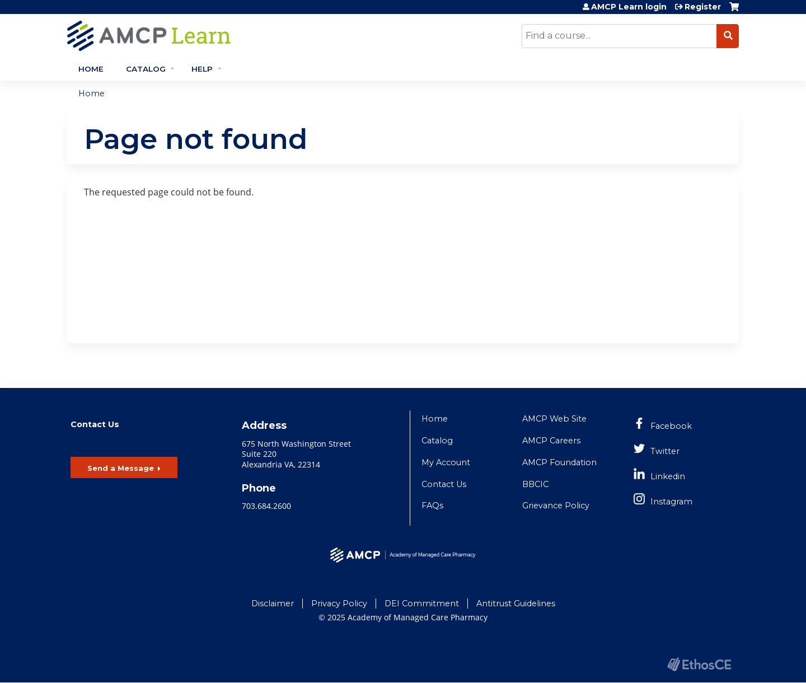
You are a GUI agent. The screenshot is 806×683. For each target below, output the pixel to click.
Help (202, 68)
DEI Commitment (422, 603)
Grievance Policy (555, 505)
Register (703, 7)
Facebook (671, 426)
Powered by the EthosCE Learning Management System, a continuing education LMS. (699, 664)
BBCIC (535, 484)
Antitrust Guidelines (515, 603)
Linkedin (667, 476)
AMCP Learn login (629, 7)
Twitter (665, 451)
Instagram (671, 502)
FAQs (432, 505)
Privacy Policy (339, 603)
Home (91, 68)
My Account (445, 462)
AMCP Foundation (559, 462)
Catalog (146, 68)
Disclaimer (272, 603)
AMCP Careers (551, 441)
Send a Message (120, 468)
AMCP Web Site (554, 419)
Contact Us (443, 484)
